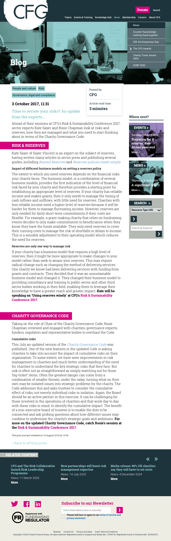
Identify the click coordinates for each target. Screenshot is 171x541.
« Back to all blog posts (29, 443)
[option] (36, 473)
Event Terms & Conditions (106, 532)
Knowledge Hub (103, 17)
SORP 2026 (139, 65)
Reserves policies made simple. (97, 162)
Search (156, 10)
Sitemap (57, 532)
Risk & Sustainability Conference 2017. (47, 427)
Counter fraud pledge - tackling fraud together (145, 33)
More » (135, 152)
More (14, 482)
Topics (68, 17)
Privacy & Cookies (84, 532)
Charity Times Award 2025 (144, 57)
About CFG (154, 17)
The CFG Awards (142, 48)
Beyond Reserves (52, 162)
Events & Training (83, 17)
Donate (142, 10)
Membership (129, 17)
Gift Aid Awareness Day (146, 41)
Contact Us (68, 532)
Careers (142, 17)
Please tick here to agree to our (94, 517)
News (117, 17)
